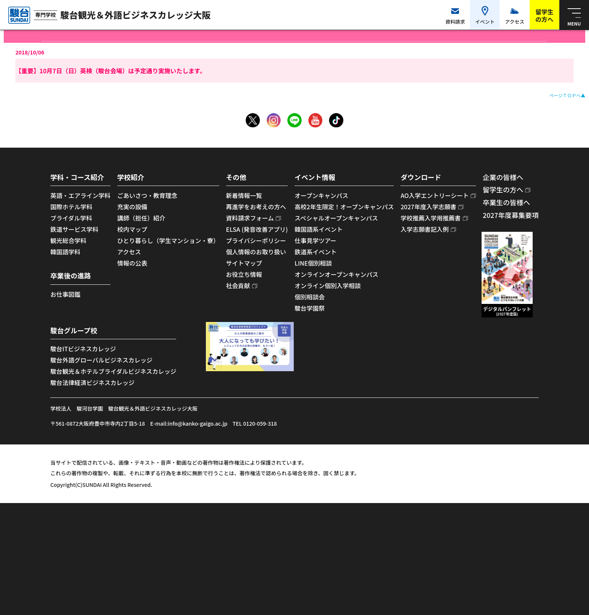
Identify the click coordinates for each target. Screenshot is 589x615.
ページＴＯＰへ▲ (567, 95)
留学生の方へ (503, 189)
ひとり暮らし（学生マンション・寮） (168, 240)
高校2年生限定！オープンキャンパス (344, 206)
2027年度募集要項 (511, 215)
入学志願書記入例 (424, 229)
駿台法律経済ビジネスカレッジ (92, 382)
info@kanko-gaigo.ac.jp (197, 423)
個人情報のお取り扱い (256, 251)
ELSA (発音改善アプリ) (257, 229)
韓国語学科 (65, 251)
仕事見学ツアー (315, 240)
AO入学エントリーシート (434, 195)
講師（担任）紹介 (141, 217)
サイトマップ (244, 262)
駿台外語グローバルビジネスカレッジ (101, 359)
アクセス (129, 251)
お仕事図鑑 (65, 294)
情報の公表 (132, 262)
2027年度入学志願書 (428, 206)
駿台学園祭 (309, 308)
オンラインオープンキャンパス (336, 274)
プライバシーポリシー (256, 240)
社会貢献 (238, 285)
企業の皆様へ (503, 177)
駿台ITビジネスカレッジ (83, 348)
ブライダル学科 (71, 217)
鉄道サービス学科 (74, 229)
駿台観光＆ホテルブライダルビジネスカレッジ (113, 371)
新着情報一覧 (244, 195)
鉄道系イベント (315, 251)
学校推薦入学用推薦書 (430, 217)
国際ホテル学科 (71, 206)
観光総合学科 (68, 240)
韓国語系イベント (318, 229)
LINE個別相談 (313, 262)
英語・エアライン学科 (80, 195)
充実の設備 (132, 206)
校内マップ (132, 229)
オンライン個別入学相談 (327, 285)
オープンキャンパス (321, 195)
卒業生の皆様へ (506, 202)
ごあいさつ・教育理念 (147, 195)
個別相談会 (309, 296)
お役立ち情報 (244, 274)
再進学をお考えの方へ (256, 206)
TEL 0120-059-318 (255, 423)
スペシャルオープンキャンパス (336, 217)
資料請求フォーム (250, 217)
